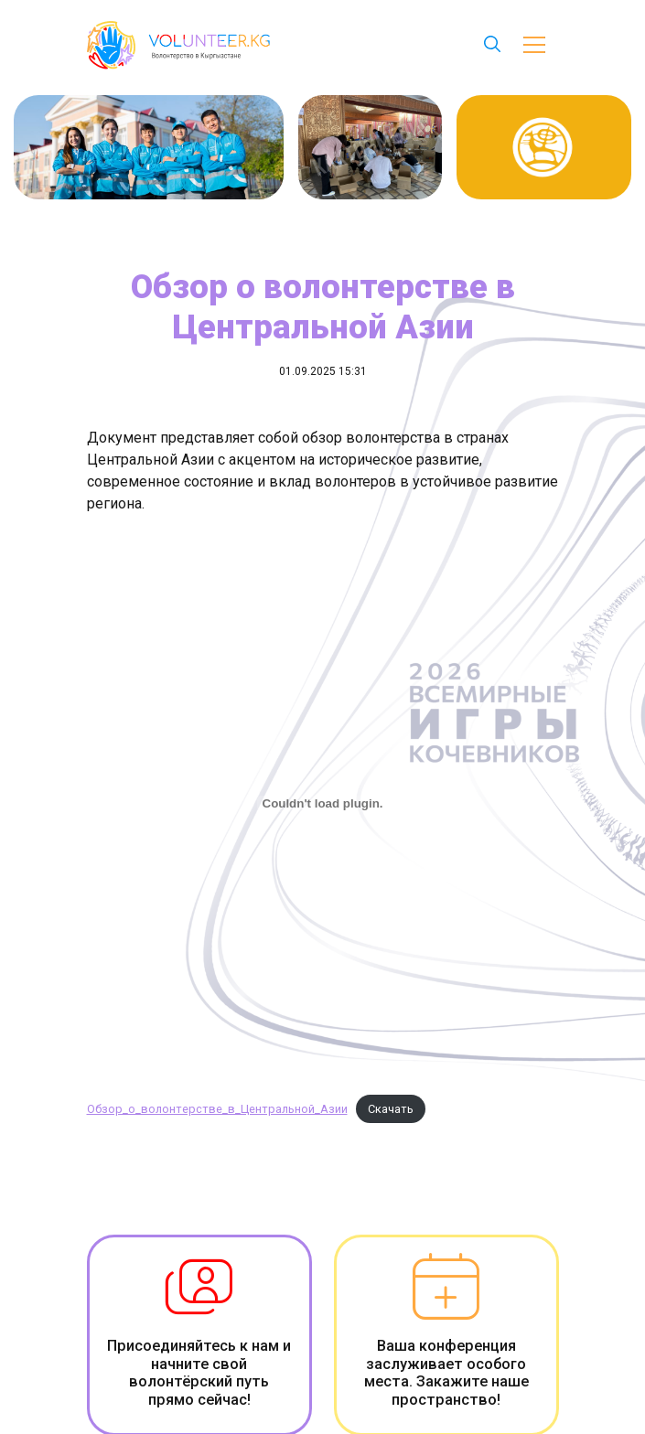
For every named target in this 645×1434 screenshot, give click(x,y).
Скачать (391, 1109)
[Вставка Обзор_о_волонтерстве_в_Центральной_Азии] (323, 804)
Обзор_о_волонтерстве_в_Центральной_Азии (217, 1109)
